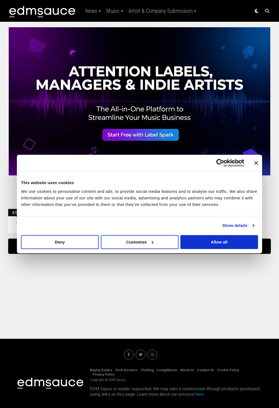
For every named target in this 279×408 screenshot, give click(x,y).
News (91, 11)
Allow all (219, 242)
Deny (60, 242)
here (199, 394)
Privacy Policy (103, 374)
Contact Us (205, 370)
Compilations (166, 370)
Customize (139, 242)
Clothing (147, 370)
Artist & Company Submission (161, 11)
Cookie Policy (228, 370)
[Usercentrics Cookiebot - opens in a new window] (220, 163)
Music (113, 11)
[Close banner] (256, 163)
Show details (235, 225)
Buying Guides (101, 370)
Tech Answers (126, 370)
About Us (187, 370)
